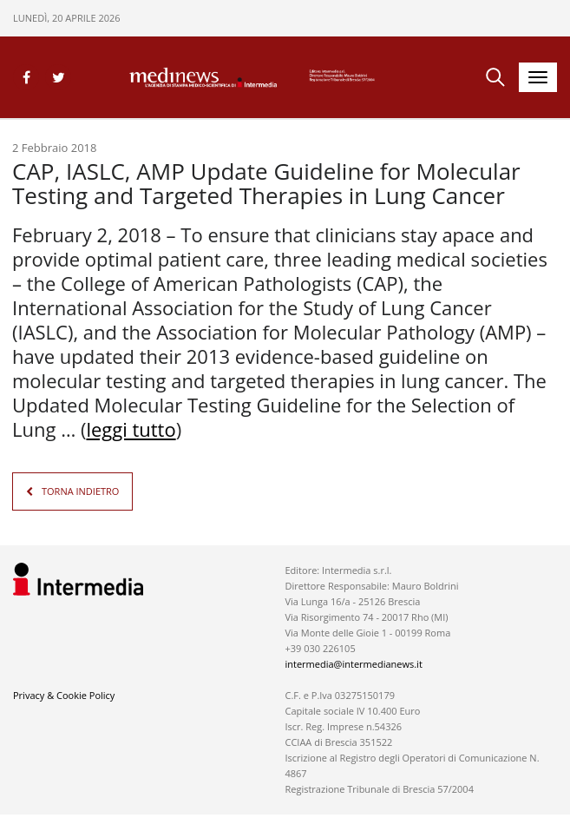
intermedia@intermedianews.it (353, 662)
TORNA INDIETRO (80, 490)
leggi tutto (130, 429)
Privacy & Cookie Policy (64, 694)
